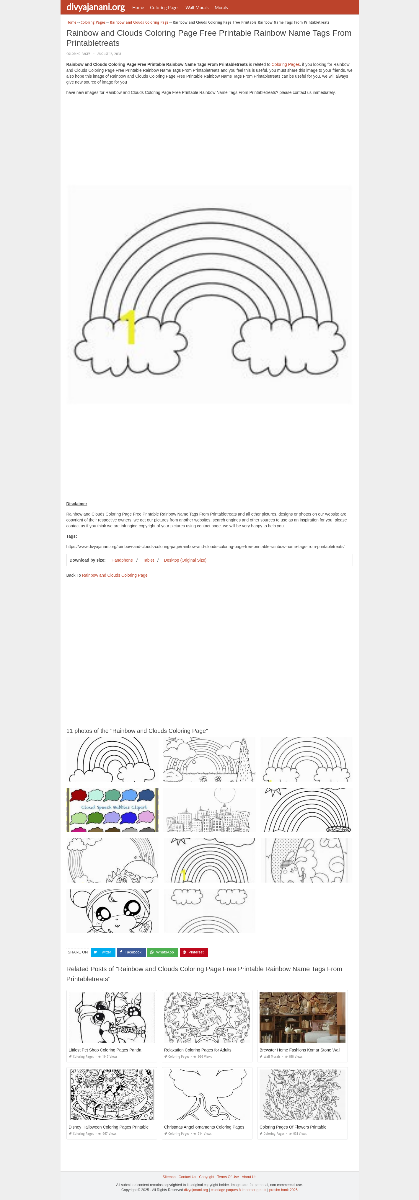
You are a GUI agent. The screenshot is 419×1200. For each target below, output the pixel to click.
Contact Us (187, 1177)
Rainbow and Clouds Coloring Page (115, 575)
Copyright (206, 1177)
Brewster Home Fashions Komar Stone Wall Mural (306, 1050)
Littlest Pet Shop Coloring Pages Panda (105, 1050)
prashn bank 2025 (283, 1190)
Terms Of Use (228, 1177)
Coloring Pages (165, 7)
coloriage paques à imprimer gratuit (238, 1190)
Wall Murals (197, 7)
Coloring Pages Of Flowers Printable (293, 1127)
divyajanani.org (95, 6)
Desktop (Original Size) (185, 560)
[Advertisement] (209, 141)
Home (138, 7)
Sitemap (169, 1177)
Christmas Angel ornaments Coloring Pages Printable (213, 1127)
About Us (249, 1177)
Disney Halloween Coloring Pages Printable (109, 1127)
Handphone (122, 560)
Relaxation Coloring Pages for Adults (197, 1050)
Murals (221, 7)
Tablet (148, 560)
